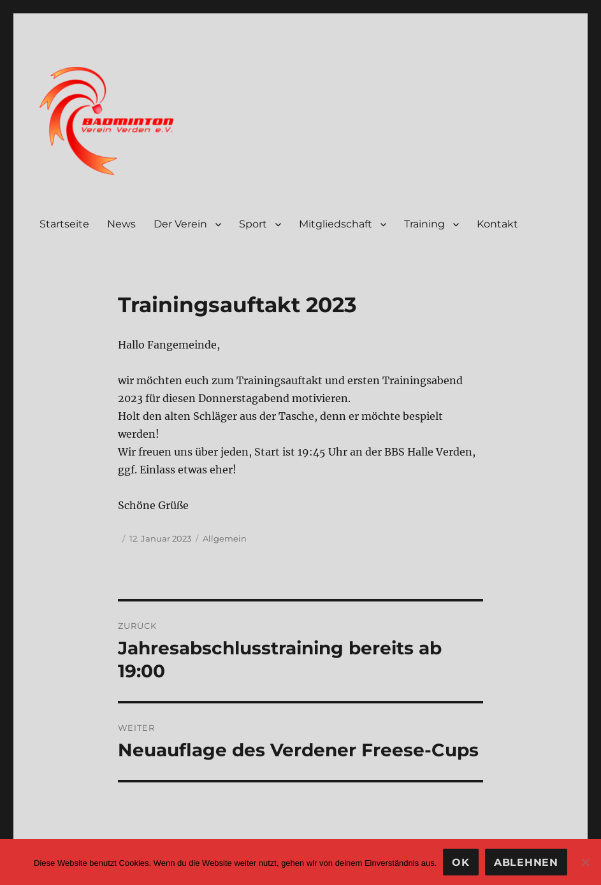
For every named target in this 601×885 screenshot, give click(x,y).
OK (461, 862)
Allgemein (225, 538)
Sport (253, 224)
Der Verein (180, 224)
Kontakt (497, 224)
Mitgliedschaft (335, 224)
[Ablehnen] (585, 862)
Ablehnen (526, 862)
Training (424, 224)
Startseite (64, 224)
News (121, 224)
